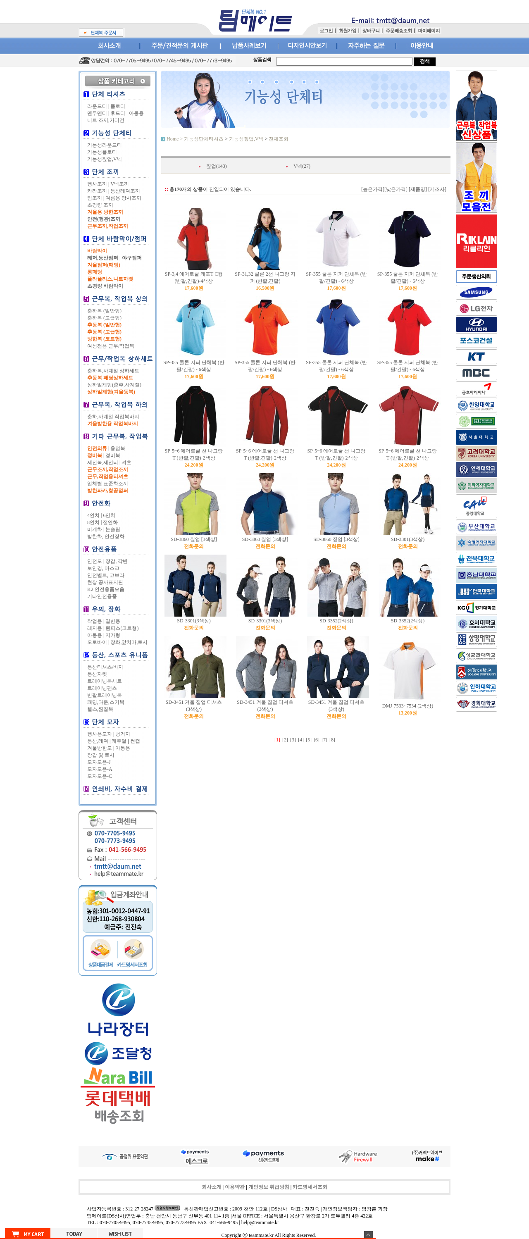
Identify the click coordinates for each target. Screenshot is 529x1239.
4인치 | (94, 515)
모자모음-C (99, 776)
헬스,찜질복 (100, 709)
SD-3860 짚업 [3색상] (194, 539)
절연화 (110, 522)
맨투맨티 (97, 113)
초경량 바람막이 (105, 286)
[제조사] (436, 189)
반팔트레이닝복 (104, 695)
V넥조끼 (119, 184)
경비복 (112, 455)
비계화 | (95, 529)
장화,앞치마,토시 (129, 642)
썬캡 (135, 741)
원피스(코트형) (121, 628)
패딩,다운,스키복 (105, 702)
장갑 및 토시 (100, 755)
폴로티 (117, 106)
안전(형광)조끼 (103, 219)
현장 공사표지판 (105, 582)
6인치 (109, 515)
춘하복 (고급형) (104, 318)
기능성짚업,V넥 (104, 159)
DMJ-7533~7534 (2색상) (408, 706)
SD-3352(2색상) (336, 621)
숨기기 (368, 1234)
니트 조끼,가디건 (105, 120)
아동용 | (95, 635)
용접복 (117, 448)
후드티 (117, 113)
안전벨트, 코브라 (105, 575)
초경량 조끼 (100, 205)
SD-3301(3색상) (407, 539)
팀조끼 (94, 198)
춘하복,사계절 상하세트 (113, 371)
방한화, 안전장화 (105, 536)
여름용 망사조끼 (123, 198)
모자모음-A (99, 769)
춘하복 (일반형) (104, 311)
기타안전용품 (102, 596)
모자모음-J (99, 762)
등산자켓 (97, 674)
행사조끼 (97, 184)
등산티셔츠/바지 (105, 667)
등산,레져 (97, 741)
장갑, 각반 (116, 561)
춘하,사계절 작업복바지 (113, 416)
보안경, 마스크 (103, 568)
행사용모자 (99, 734)
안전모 (94, 561)
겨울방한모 (99, 748)
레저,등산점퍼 (102, 258)
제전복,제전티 (102, 462)
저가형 (112, 635)
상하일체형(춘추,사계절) (114, 385)
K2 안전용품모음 (105, 589)
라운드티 (97, 106)
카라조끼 (97, 191)
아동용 (136, 113)
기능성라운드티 (104, 145)
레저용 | (95, 628)
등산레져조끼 (125, 191)
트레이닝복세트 (104, 681)
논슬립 (112, 529)
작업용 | (95, 621)
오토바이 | (98, 642)
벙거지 (122, 734)
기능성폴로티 (102, 152)
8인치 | (94, 522)
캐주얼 (119, 741)
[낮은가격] (395, 189)
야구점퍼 (132, 258)
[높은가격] (372, 189)
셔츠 (126, 462)
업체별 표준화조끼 (107, 483)
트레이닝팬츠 (102, 688)
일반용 (112, 621)
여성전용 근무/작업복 (110, 346)
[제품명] (417, 189)
